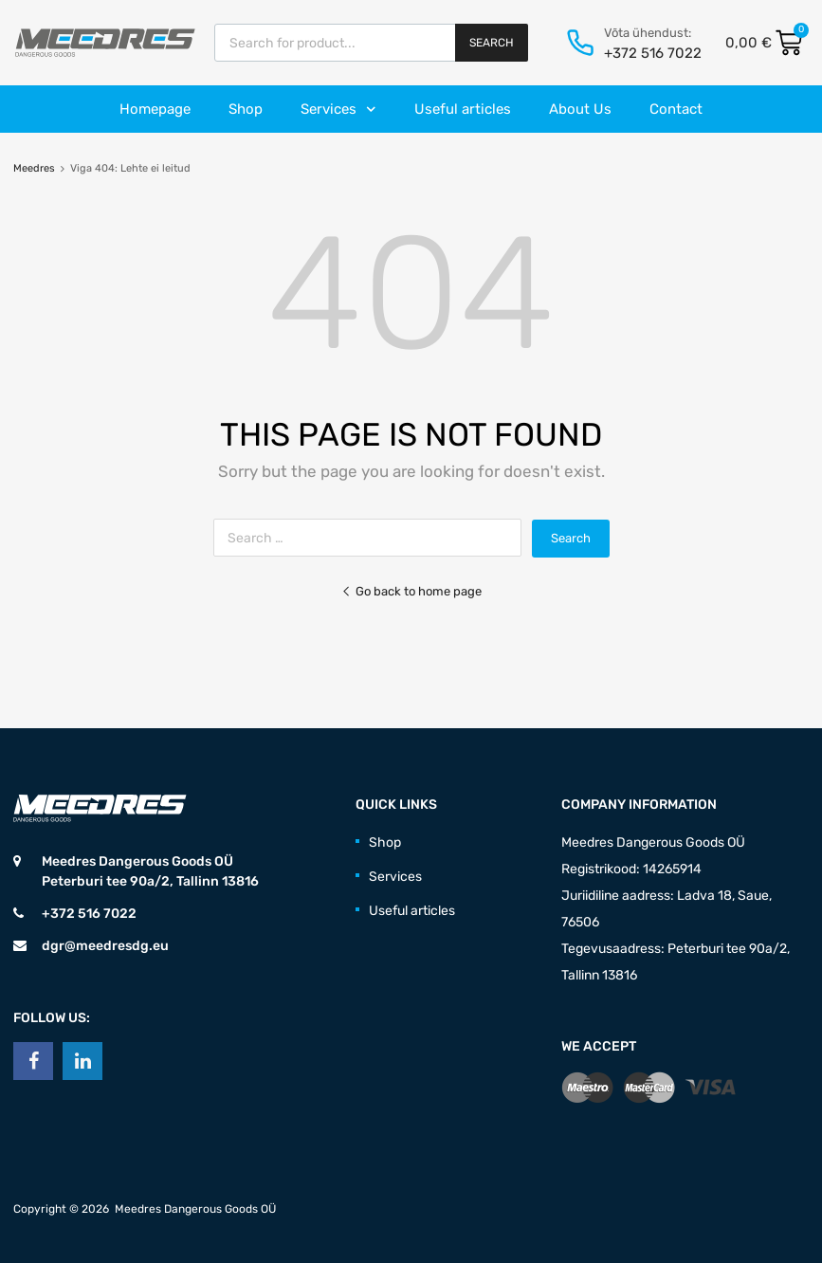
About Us (580, 109)
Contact (676, 109)
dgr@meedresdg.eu (105, 946)
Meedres (34, 168)
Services (338, 109)
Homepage (155, 109)
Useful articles (462, 109)
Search (491, 42)
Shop (245, 109)
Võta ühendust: (647, 33)
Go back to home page (411, 591)
